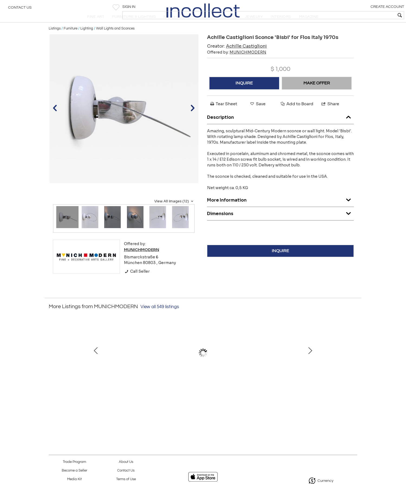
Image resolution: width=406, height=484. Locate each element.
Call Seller (137, 284)
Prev (53, 368)
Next (353, 368)
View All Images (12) (174, 214)
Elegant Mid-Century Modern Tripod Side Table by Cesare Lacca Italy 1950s (88, 393)
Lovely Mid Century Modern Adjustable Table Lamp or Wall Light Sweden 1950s (315, 393)
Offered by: (236, 65)
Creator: (237, 59)
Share (330, 116)
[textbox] (362, 15)
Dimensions (280, 225)
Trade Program (74, 462)
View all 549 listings (159, 319)
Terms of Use (126, 479)
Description (280, 128)
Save (257, 116)
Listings (55, 41)
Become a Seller (74, 470)
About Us (126, 462)
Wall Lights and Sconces (115, 41)
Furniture (70, 41)
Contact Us (20, 9)
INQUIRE (244, 96)
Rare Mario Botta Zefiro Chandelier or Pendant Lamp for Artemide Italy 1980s (201, 393)
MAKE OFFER (316, 96)
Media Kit (74, 479)
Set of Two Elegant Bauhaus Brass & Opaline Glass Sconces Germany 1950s (145, 393)
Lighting (86, 41)
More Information (280, 211)
